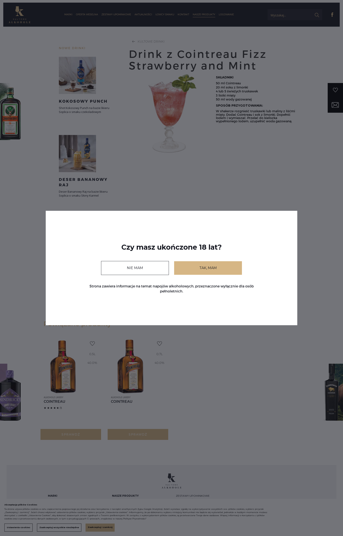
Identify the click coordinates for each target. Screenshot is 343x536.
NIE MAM (135, 268)
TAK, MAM (208, 268)
